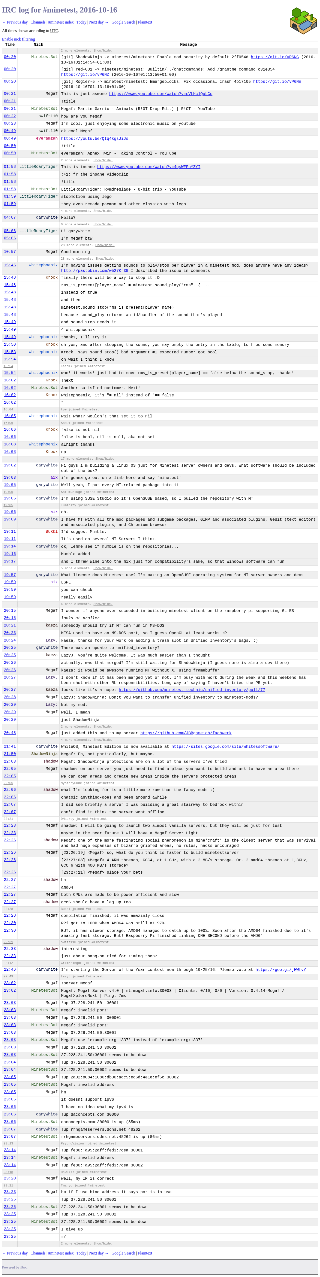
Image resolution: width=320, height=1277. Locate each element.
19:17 (10, 561)
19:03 (10, 477)
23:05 (10, 1077)
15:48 (10, 277)
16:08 (10, 444)
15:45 (10, 265)
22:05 (10, 769)
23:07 (10, 1129)
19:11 (10, 531)
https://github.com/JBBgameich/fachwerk (186, 733)
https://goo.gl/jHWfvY (281, 970)
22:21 (8, 819)
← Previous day (15, 22)
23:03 (10, 1003)
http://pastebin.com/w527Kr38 (94, 271)
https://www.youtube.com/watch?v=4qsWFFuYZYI (148, 167)
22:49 (8, 976)
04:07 (10, 217)
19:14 (10, 546)
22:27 (10, 880)
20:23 (10, 633)
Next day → (99, 22)
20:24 (10, 640)
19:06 (10, 512)
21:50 (10, 754)
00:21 (10, 94)
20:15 (10, 610)
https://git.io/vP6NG (275, 57)
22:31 (8, 942)
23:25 (10, 1199)
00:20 (10, 57)
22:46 (10, 969)
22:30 (10, 923)
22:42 (8, 963)
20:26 (10, 663)
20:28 (10, 697)
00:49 (10, 131)
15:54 (10, 359)
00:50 (10, 146)
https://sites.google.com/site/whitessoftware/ (226, 747)
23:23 (10, 1192)
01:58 (10, 167)
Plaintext (145, 22)
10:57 (10, 252)
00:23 (10, 123)
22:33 (10, 949)
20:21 (10, 625)
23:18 (8, 1172)
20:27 (10, 677)
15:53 (10, 352)
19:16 (10, 554)
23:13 (8, 1143)
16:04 (8, 409)
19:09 (10, 519)
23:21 (8, 1185)
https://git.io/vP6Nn (277, 82)
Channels (38, 22)
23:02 (10, 983)
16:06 (8, 423)
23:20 (10, 1178)
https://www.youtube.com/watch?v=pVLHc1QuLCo (160, 94)
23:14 (10, 1150)
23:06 (10, 1107)
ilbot (23, 1267)
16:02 (10, 380)
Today (81, 22)
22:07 (10, 804)
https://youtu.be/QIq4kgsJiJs (94, 139)
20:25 (10, 648)
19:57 (10, 575)
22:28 (8, 909)
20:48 (10, 733)
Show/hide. (103, 51)
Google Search (123, 22)
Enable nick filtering (18, 39)
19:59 (10, 582)
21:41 (10, 746)
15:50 (10, 344)
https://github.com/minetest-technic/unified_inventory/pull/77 (192, 690)
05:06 (10, 231)
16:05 (10, 416)
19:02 (10, 465)
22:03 (10, 761)
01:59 (10, 196)
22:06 (10, 790)
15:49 (10, 322)
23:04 (10, 1062)
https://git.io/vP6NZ (85, 75)
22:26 (10, 840)
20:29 (10, 705)
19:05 (10, 485)
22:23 (10, 825)
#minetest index (61, 22)
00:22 (10, 116)
